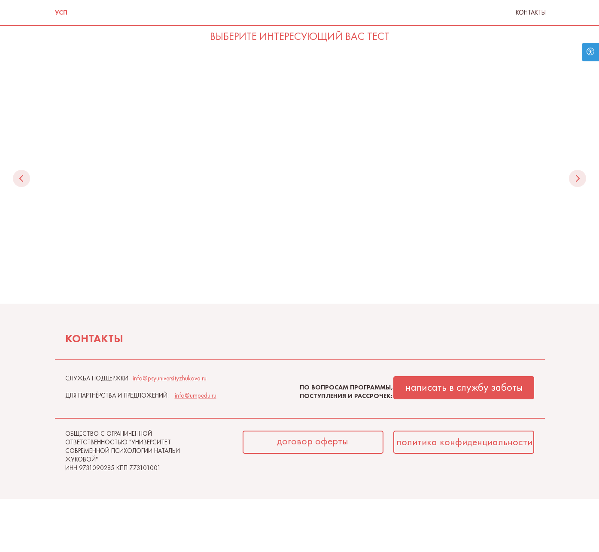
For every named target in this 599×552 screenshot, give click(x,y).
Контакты (531, 12)
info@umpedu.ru (195, 396)
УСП (61, 12)
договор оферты (312, 441)
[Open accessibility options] (590, 52)
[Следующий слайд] (577, 178)
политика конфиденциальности (464, 442)
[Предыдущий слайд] (21, 178)
